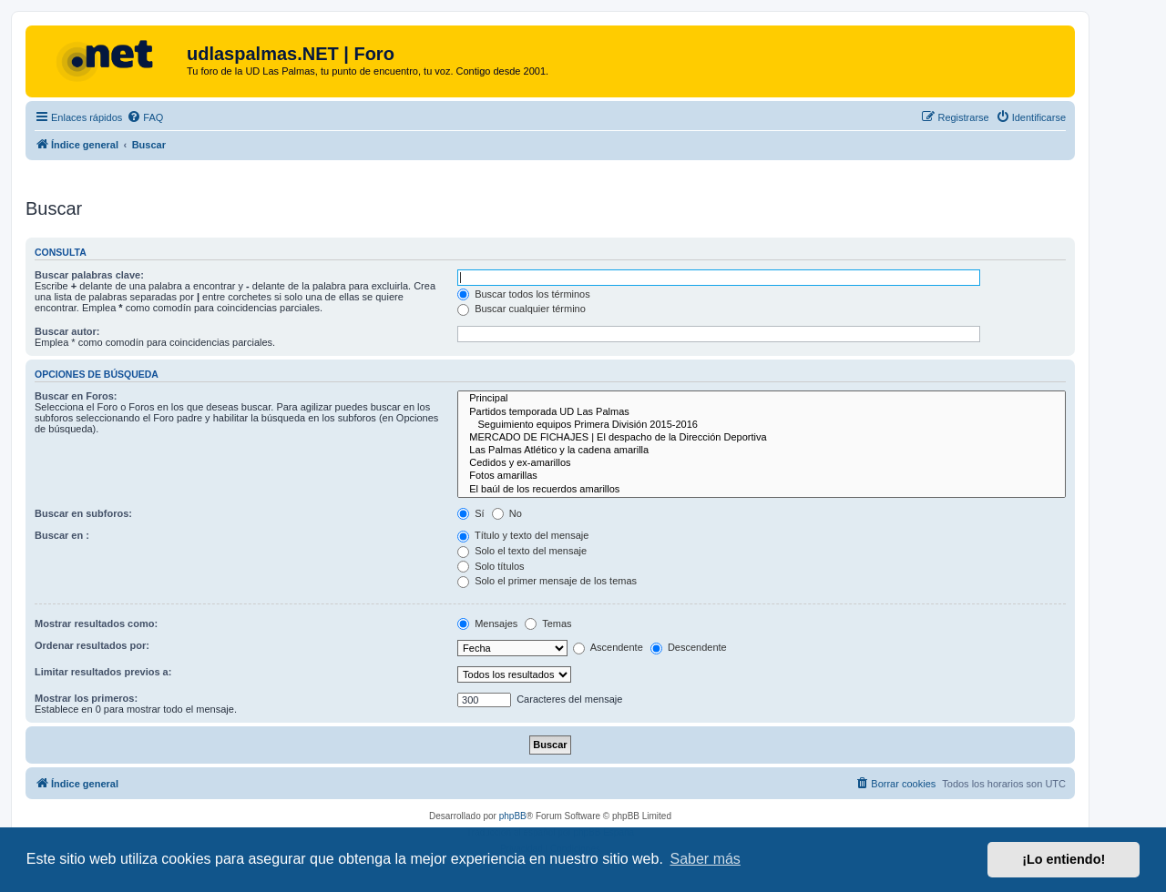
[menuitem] (145, 117)
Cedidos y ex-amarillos (761, 463)
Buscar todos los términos (523, 294)
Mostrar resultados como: (96, 623)
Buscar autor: (67, 331)
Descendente (688, 647)
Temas (548, 623)
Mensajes (487, 623)
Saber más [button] (705, 859)
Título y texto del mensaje (522, 535)
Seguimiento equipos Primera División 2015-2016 (761, 425)
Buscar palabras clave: (89, 274)
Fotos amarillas (761, 476)
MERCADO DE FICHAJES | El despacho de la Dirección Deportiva (761, 437)
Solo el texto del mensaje (522, 550)
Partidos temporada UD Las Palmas (761, 412)
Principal (761, 398)
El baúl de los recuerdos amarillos (761, 489)
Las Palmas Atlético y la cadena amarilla (761, 450)
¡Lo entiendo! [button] (1063, 859)
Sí (470, 513)
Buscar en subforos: (83, 513)
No (507, 513)
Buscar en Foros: (76, 395)
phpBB (513, 816)
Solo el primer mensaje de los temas (547, 580)
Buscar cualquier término (521, 308)
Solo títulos (490, 566)
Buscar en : (62, 535)
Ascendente (608, 647)
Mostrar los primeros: (86, 698)
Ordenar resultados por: (92, 645)
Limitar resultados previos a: (103, 671)
